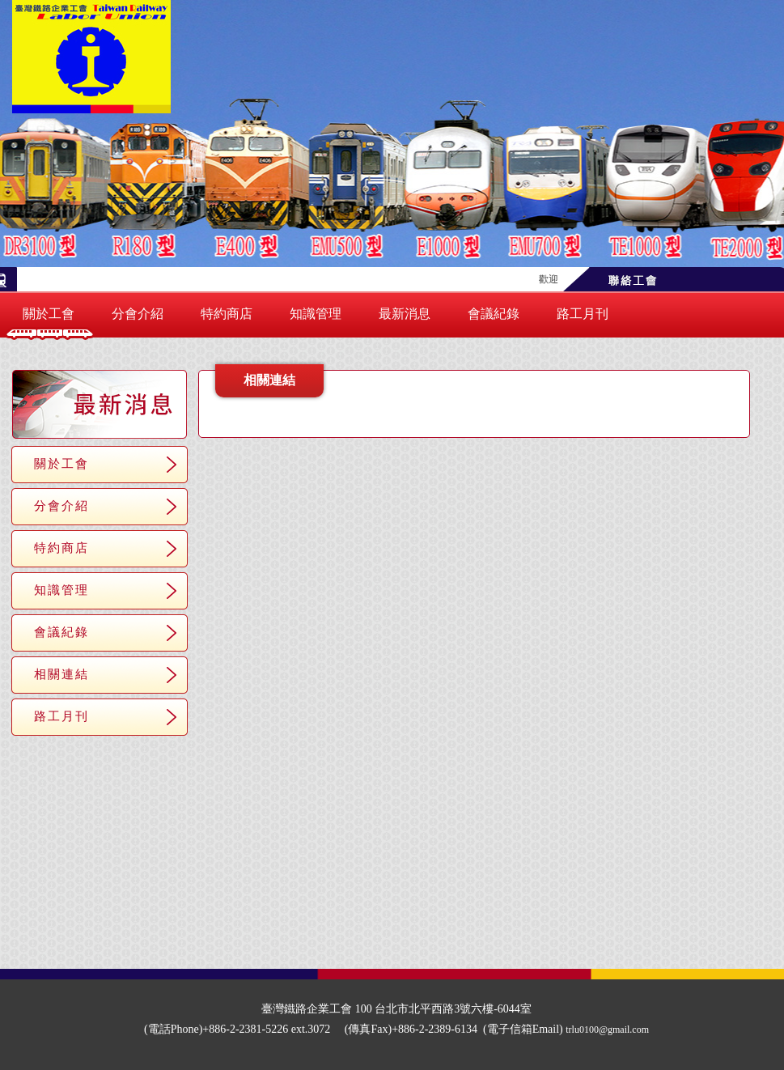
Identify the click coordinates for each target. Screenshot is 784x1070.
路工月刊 (582, 314)
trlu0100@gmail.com (607, 1029)
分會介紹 (137, 314)
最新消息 (404, 314)
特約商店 (226, 314)
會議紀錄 (493, 314)
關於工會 (48, 314)
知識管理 (315, 314)
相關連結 (61, 674)
